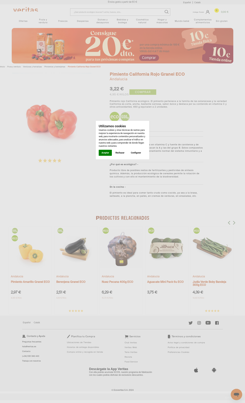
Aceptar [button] (105, 153)
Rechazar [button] (119, 153)
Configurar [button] (136, 153)
